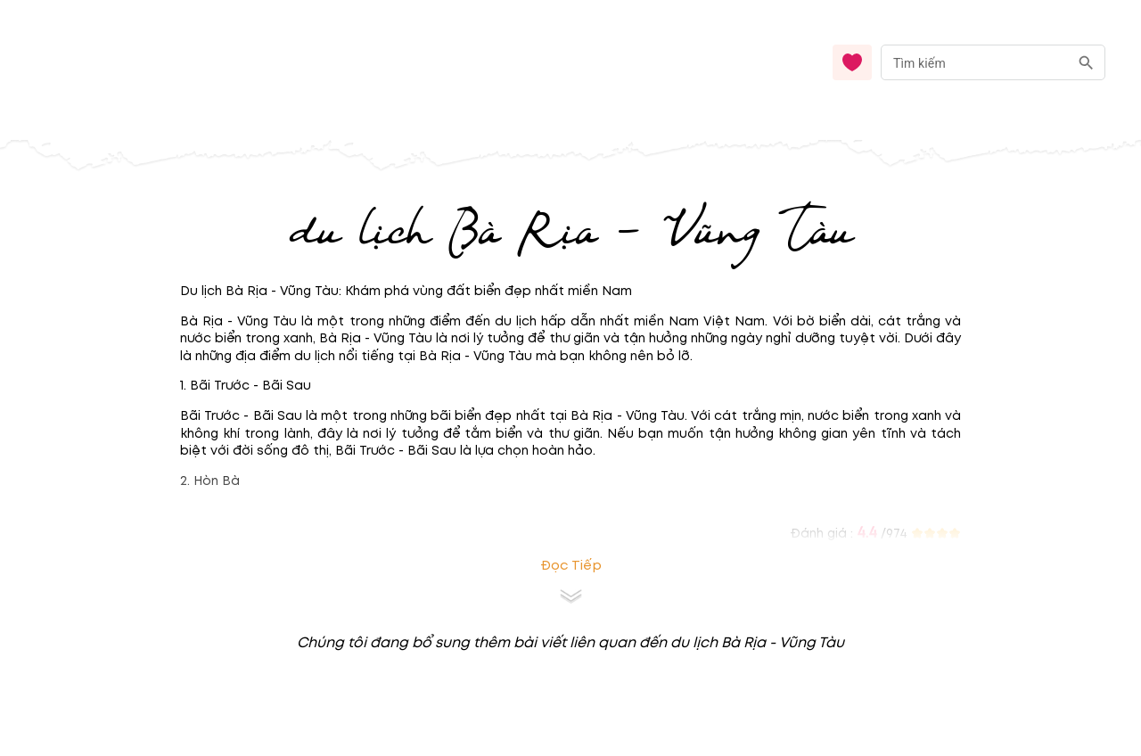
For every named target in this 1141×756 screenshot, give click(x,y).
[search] (1086, 63)
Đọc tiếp (571, 565)
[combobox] (993, 63)
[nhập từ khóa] (974, 62)
